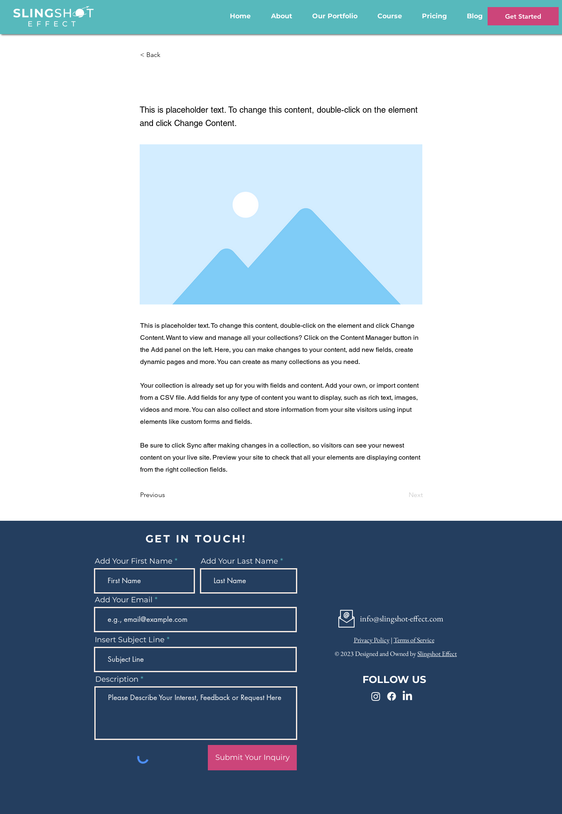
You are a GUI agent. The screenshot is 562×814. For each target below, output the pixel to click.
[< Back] (167, 55)
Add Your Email (124, 600)
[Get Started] (523, 16)
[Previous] (167, 495)
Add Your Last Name (239, 561)
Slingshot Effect (437, 653)
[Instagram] (376, 696)
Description (116, 679)
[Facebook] (391, 696)
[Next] (402, 495)
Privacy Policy (371, 640)
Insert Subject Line (130, 639)
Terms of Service (414, 640)
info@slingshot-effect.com (402, 618)
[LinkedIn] (407, 696)
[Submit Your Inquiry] (252, 757)
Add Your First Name (134, 561)
